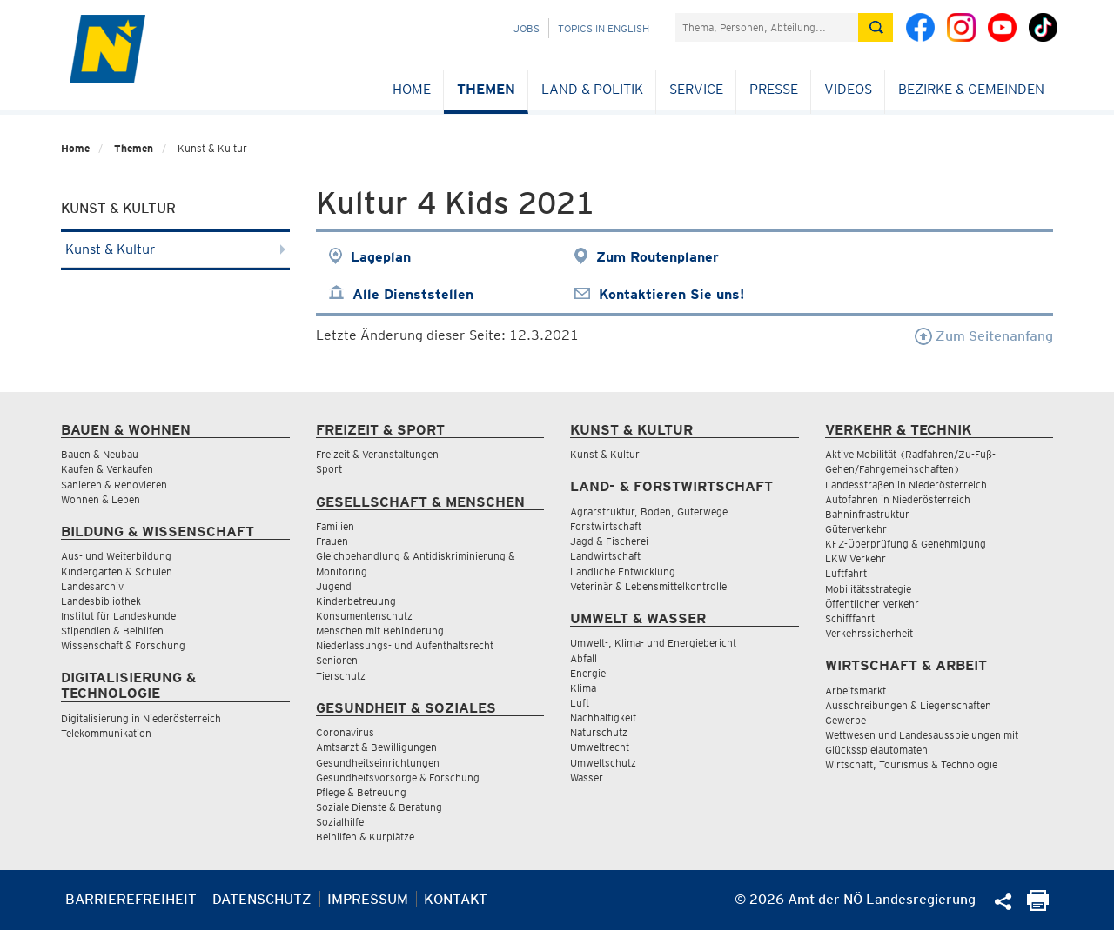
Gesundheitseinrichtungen (378, 762)
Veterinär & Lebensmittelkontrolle (648, 586)
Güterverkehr (856, 528)
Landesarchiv (92, 586)
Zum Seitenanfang (984, 336)
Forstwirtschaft (605, 526)
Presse (773, 89)
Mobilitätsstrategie (868, 588)
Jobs (526, 28)
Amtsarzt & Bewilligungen (376, 747)
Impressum (367, 899)
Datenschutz (262, 899)
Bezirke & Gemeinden (971, 89)
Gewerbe (845, 720)
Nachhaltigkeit (603, 717)
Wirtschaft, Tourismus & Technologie (911, 764)
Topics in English (603, 28)
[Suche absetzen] (875, 27)
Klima (583, 687)
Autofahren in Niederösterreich (897, 499)
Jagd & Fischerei (609, 541)
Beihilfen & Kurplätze (365, 836)
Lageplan (381, 257)
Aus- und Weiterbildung (116, 555)
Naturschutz (598, 732)
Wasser (586, 777)
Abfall (583, 658)
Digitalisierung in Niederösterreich (141, 718)
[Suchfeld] (766, 27)
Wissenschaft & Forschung (123, 645)
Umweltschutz (603, 762)
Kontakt (455, 899)
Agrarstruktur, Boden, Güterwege (649, 511)
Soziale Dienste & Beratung (379, 807)
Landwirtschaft (605, 555)
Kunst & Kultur (175, 249)
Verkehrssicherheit (869, 633)
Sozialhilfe (340, 821)
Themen (486, 89)
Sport (329, 468)
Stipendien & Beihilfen (112, 630)
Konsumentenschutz (364, 615)
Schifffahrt (850, 618)
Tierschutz (341, 675)
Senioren (337, 660)
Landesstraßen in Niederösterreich (906, 484)
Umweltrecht (599, 747)
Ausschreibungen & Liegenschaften (908, 705)
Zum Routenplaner (657, 257)
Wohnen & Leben (100, 499)
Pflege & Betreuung (361, 792)
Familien (335, 526)
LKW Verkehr (855, 558)
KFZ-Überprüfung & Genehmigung (905, 543)
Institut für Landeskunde (118, 615)
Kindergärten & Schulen (116, 571)
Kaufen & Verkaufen (107, 468)
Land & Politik (592, 89)
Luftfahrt (846, 573)
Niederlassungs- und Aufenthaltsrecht (404, 645)
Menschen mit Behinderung (380, 630)
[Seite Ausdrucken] (1038, 906)
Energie (588, 673)
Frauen (332, 541)
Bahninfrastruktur (867, 514)
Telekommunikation (106, 733)
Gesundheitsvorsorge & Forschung (398, 777)
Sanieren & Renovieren (114, 484)
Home (412, 89)
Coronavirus (345, 732)
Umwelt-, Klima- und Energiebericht (653, 642)
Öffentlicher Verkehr (872, 603)
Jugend (334, 586)
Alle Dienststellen (412, 294)
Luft (579, 702)
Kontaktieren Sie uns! (671, 294)
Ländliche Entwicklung (622, 571)
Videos (848, 89)
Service (696, 89)
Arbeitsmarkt (855, 690)
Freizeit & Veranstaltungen (377, 454)
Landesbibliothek (101, 601)
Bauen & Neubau (99, 454)
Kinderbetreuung (356, 601)
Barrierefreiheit (131, 899)
